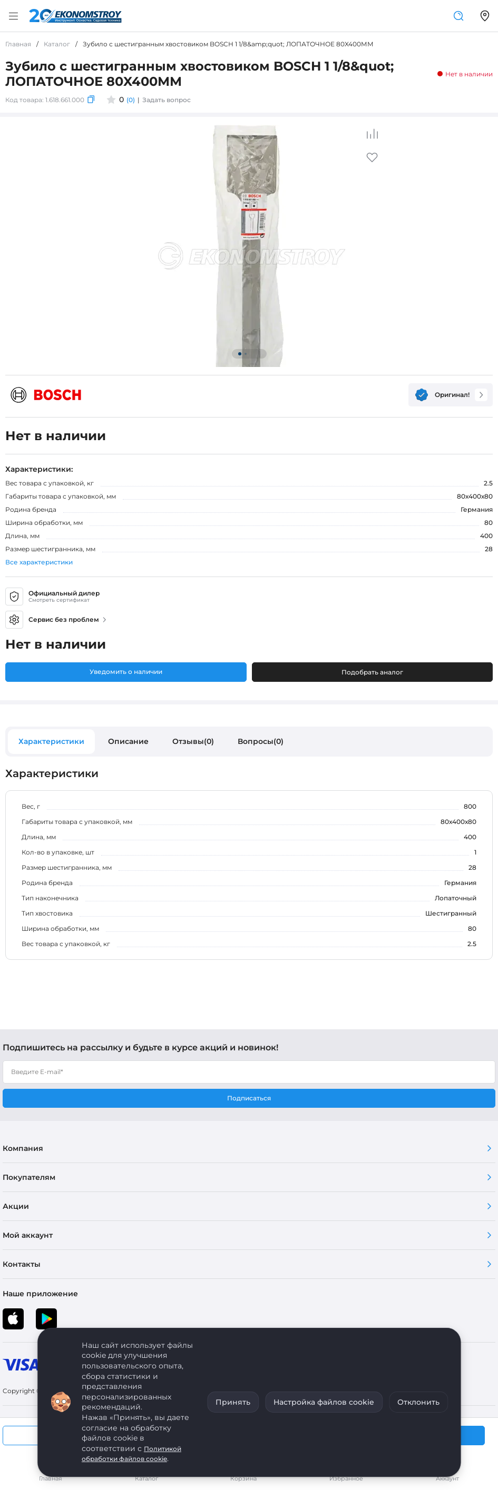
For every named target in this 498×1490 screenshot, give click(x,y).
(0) (130, 100)
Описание (128, 741)
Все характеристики (39, 562)
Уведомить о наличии (126, 672)
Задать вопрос (166, 100)
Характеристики (51, 741)
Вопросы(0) (261, 741)
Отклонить (418, 1402)
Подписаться (249, 1098)
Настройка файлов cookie (324, 1402)
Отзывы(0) (193, 741)
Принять (233, 1402)
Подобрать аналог (372, 672)
